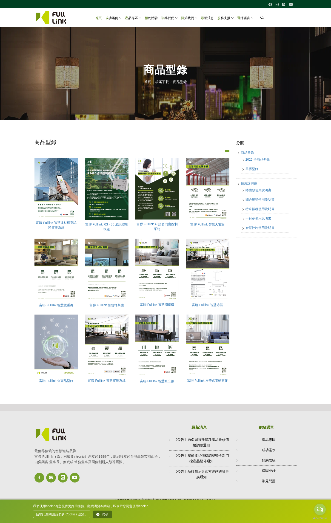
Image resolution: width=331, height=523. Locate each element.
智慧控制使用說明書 (259, 228)
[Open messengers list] (320, 509)
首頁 (98, 18)
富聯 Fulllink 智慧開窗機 (157, 304)
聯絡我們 (167, 18)
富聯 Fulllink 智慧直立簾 (157, 381)
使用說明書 (249, 183)
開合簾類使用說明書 (259, 199)
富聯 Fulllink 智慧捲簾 (207, 305)
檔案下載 (162, 82)
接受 (102, 514)
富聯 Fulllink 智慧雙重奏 (56, 305)
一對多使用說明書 (258, 218)
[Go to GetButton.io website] (320, 518)
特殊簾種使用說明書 (259, 209)
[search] (260, 18)
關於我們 (187, 18)
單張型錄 (251, 169)
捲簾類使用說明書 (258, 190)
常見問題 (269, 481)
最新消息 (207, 18)
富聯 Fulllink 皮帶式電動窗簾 (207, 380)
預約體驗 (151, 18)
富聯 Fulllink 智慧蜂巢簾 (106, 305)
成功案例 (111, 18)
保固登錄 (269, 471)
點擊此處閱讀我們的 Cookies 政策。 (62, 514)
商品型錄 (247, 152)
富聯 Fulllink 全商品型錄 (56, 381)
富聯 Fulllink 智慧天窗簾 (207, 224)
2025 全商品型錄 (257, 159)
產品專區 (131, 18)
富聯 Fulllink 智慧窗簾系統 (106, 380)
